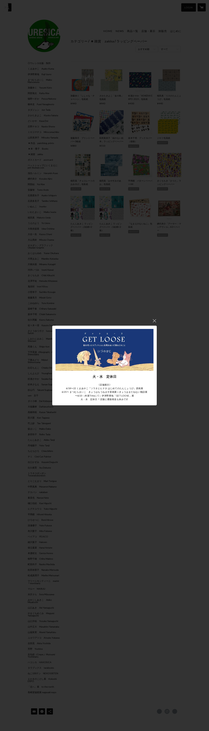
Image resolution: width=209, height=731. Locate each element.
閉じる (154, 320)
